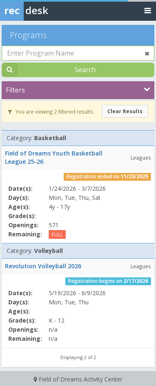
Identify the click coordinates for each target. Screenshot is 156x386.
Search (85, 69)
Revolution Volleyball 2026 (43, 266)
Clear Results (125, 111)
